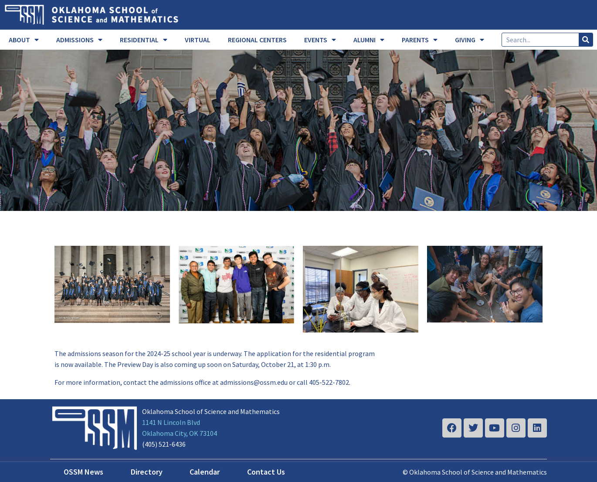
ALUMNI (368, 40)
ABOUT (24, 40)
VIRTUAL (197, 39)
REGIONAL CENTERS (257, 39)
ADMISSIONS (79, 40)
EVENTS (320, 40)
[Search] (586, 39)
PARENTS (420, 40)
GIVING (469, 40)
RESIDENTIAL (143, 40)
